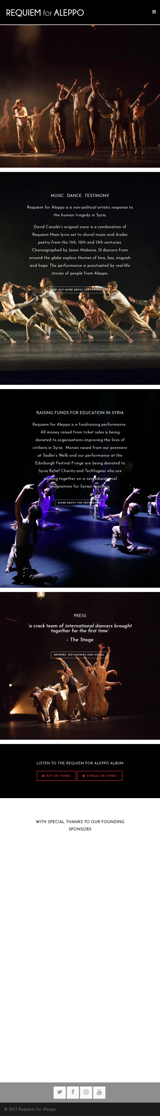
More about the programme (79, 503)
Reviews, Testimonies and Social (79, 655)
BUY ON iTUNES (56, 775)
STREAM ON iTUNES (100, 775)
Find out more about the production (79, 290)
